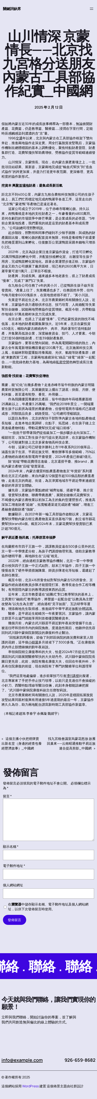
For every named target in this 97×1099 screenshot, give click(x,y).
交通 (19, 138)
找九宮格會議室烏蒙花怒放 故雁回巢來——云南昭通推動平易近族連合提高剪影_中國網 (71, 743)
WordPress (30, 1086)
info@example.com (22, 1060)
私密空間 (62, 362)
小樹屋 (33, 642)
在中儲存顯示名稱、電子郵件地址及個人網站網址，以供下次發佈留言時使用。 (48, 906)
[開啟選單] (91, 8)
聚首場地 (22, 185)
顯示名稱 (10, 846)
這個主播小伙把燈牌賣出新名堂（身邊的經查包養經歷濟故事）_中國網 (21, 743)
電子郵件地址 (14, 865)
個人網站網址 (13, 885)
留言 (7, 796)
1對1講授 (72, 675)
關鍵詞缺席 (12, 8)
